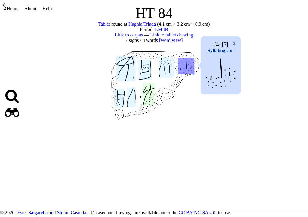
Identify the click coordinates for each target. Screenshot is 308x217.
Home (10, 7)
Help (47, 8)
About (30, 8)
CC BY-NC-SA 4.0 (197, 212)
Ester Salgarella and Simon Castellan (52, 212)
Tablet (104, 24)
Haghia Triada (142, 24)
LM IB (161, 29)
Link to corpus (129, 34)
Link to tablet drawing (171, 34)
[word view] (171, 40)
